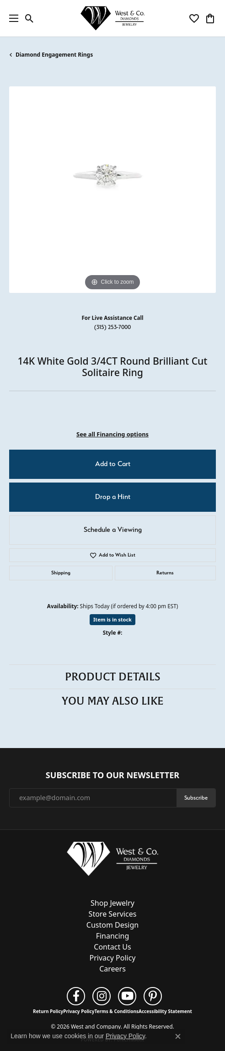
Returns (165, 573)
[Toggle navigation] (11, 18)
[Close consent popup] (178, 1036)
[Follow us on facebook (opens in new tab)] (76, 996)
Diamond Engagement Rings (54, 54)
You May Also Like (113, 701)
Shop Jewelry (112, 903)
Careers (112, 969)
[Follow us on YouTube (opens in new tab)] (127, 996)
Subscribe (196, 797)
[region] (112, 189)
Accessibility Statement (165, 1011)
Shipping (60, 573)
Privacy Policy (113, 958)
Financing (112, 936)
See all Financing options (112, 434)
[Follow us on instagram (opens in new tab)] (101, 996)
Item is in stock (112, 619)
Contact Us (112, 947)
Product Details (113, 677)
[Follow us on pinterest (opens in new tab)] (153, 996)
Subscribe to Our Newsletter (112, 775)
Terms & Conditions (116, 1011)
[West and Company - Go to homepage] (112, 861)
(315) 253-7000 (112, 327)
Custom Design (112, 925)
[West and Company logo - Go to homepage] (112, 18)
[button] (29, 18)
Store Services (113, 914)
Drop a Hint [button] (112, 497)
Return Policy (48, 1011)
